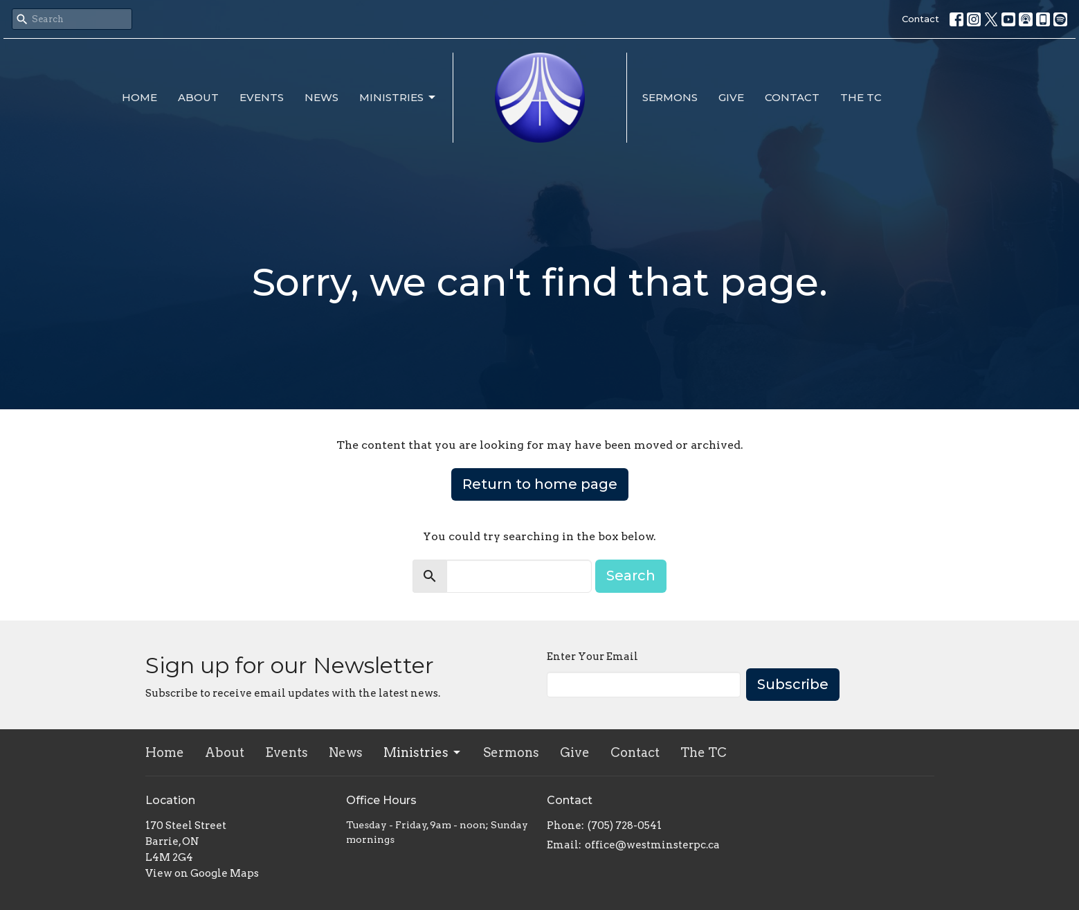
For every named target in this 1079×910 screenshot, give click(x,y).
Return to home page (539, 484)
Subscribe (792, 684)
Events (261, 97)
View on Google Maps (202, 873)
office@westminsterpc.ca (652, 845)
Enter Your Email (592, 656)
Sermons (670, 97)
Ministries (398, 98)
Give (731, 97)
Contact (920, 18)
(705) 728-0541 (625, 825)
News (321, 97)
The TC (861, 97)
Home (139, 97)
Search (630, 575)
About (198, 97)
